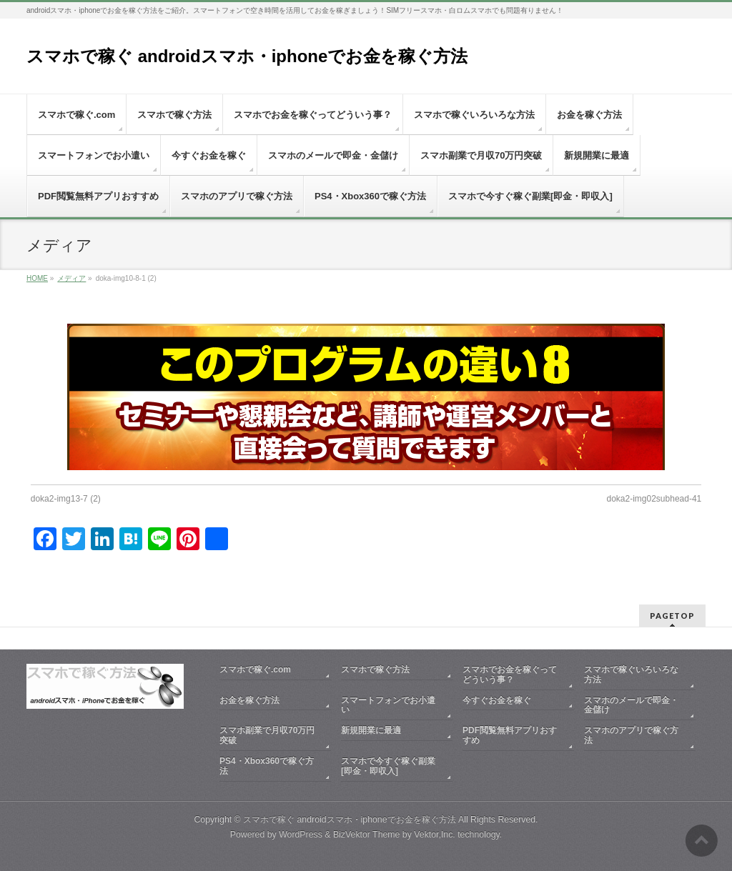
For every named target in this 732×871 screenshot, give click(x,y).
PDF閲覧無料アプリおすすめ (510, 735)
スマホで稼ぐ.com (255, 670)
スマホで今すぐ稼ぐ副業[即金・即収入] (388, 766)
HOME (37, 278)
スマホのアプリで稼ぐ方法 (631, 735)
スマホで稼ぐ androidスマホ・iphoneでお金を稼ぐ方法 (247, 56)
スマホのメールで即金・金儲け (631, 705)
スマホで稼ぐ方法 (375, 670)
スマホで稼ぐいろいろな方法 (631, 675)
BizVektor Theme (366, 835)
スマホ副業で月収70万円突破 (267, 735)
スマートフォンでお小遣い (388, 705)
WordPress (300, 835)
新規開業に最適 (371, 730)
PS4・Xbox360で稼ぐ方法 (266, 766)
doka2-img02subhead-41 (653, 499)
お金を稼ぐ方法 (249, 700)
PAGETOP (672, 615)
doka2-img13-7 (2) (66, 499)
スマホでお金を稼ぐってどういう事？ (510, 675)
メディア (71, 278)
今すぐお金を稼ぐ (497, 700)
